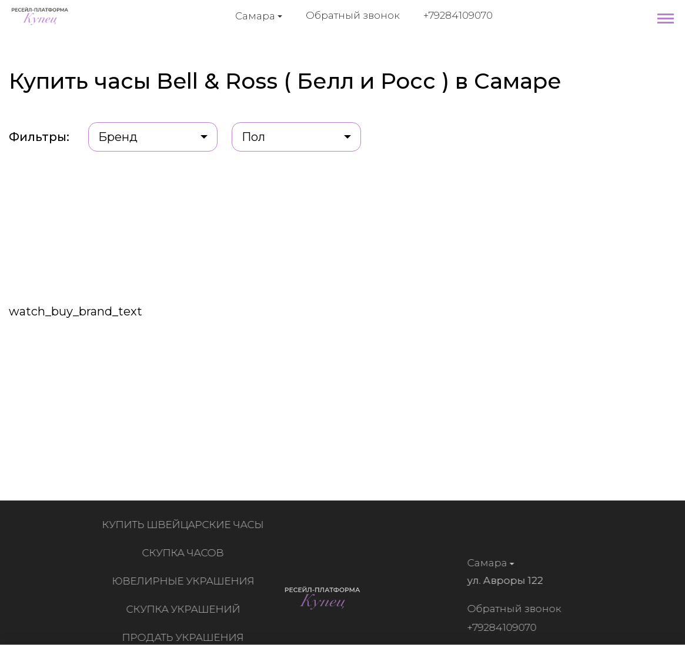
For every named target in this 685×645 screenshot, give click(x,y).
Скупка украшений (185, 609)
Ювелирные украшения (185, 581)
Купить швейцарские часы (185, 524)
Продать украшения (185, 637)
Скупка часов (185, 553)
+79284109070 (458, 15)
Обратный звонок (353, 15)
